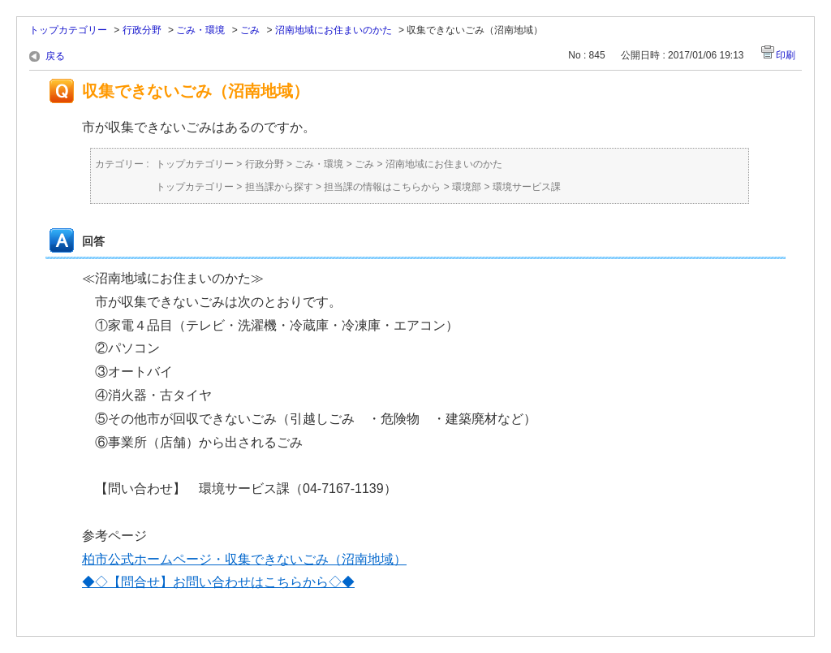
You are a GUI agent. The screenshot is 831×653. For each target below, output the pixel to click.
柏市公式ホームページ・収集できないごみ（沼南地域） (244, 559)
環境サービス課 (527, 186)
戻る (55, 56)
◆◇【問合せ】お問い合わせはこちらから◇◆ (218, 582)
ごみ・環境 (200, 30)
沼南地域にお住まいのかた (333, 30)
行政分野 (142, 30)
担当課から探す (279, 186)
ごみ (250, 30)
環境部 (466, 186)
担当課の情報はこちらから (382, 186)
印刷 (785, 55)
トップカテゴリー (68, 30)
